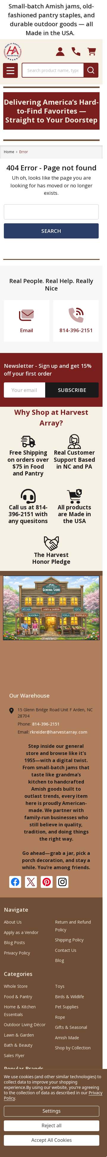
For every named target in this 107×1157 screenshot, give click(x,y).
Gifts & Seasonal (71, 1027)
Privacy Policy (17, 953)
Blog (59, 960)
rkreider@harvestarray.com (58, 732)
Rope (60, 1017)
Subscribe (72, 390)
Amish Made (67, 1037)
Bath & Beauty (18, 1045)
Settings (52, 1111)
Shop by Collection (73, 1048)
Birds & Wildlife (69, 996)
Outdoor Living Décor (24, 1024)
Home (9, 151)
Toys (59, 986)
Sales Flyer (14, 1055)
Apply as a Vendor (21, 932)
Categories (18, 973)
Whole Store (16, 986)
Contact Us (65, 950)
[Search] (91, 70)
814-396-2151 (45, 724)
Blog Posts (14, 942)
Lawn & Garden (19, 1035)
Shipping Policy (69, 940)
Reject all (52, 1125)
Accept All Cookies (52, 1140)
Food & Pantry (18, 996)
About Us (13, 922)
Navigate (16, 909)
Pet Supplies (66, 1007)
